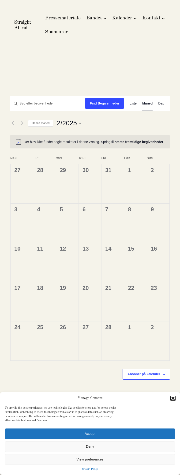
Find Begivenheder (104, 103)
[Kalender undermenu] (135, 18)
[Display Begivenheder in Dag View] (161, 103)
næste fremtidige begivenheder (139, 142)
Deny (90, 446)
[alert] (90, 141)
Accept (90, 433)
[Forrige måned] (12, 123)
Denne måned (40, 123)
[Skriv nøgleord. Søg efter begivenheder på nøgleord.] (47, 103)
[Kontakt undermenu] (163, 18)
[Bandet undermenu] (104, 18)
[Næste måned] (22, 123)
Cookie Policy (90, 469)
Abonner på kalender (144, 374)
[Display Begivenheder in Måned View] (147, 103)
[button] (173, 398)
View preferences (90, 459)
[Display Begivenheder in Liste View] (133, 103)
